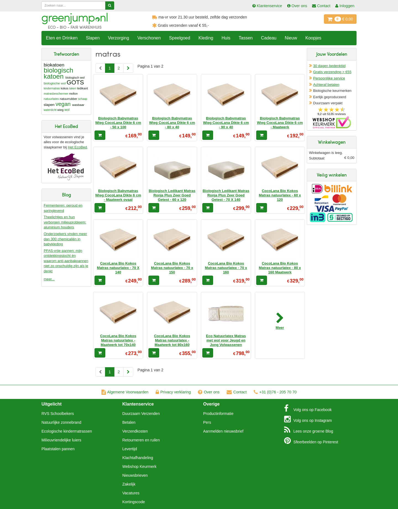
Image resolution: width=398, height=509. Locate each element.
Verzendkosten (135, 431)
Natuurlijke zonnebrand (61, 422)
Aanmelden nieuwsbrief (223, 431)
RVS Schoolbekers (57, 413)
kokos (65, 88)
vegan (63, 104)
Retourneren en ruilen (141, 440)
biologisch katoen (58, 73)
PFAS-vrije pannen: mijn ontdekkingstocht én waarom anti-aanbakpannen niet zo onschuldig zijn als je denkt (66, 261)
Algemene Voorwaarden (124, 392)
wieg (60, 109)
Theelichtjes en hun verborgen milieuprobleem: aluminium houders (65, 222)
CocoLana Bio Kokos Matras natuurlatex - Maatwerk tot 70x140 (118, 340)
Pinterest (311, 440)
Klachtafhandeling (137, 457)
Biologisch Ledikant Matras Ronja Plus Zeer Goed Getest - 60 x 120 (172, 195)
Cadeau (268, 38)
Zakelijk (128, 484)
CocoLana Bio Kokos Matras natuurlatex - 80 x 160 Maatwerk (280, 268)
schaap (82, 98)
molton (73, 93)
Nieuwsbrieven (135, 475)
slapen (49, 105)
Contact (237, 392)
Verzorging (118, 38)
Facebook (308, 408)
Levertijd (129, 449)
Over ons (208, 392)
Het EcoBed (77, 147)
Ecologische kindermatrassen (66, 431)
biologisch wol (75, 77)
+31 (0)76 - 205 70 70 (275, 392)
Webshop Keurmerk (139, 466)
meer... (49, 279)
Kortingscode (133, 502)
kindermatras (52, 88)
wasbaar (78, 104)
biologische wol (55, 83)
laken (72, 88)
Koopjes (313, 38)
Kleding (205, 38)
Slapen (93, 38)
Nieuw (291, 38)
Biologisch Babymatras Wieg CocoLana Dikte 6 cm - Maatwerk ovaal (118, 195)
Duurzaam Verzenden (141, 413)
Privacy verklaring (173, 392)
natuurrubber (68, 98)
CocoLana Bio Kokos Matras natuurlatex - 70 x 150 (172, 268)
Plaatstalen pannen (58, 449)
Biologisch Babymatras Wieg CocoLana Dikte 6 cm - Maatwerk (280, 122)
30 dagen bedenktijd (329, 66)
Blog (308, 430)
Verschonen (149, 38)
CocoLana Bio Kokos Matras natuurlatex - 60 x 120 (280, 195)
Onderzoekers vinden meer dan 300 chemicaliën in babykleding (65, 239)
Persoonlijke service (329, 78)
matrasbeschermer (56, 93)
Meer (280, 328)
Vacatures (131, 493)
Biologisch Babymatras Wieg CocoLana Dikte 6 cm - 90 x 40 (226, 122)
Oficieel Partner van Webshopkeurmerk (332, 122)
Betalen (128, 422)
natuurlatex (51, 98)
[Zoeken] (109, 5)
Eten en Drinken (62, 38)
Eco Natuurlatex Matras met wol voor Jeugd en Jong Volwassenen (226, 340)
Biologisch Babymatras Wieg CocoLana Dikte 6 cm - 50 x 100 (118, 122)
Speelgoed (179, 38)
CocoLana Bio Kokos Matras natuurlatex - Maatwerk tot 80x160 (172, 340)
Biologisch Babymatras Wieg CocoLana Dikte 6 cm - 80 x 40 (172, 122)
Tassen (246, 38)
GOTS (75, 82)
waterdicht (50, 109)
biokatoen (54, 65)
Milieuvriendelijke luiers (61, 440)
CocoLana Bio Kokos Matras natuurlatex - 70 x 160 (226, 268)
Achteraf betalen (326, 84)
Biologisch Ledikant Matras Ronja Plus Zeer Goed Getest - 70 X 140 (226, 195)
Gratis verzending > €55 (332, 72)
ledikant (82, 88)
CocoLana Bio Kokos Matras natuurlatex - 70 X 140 (118, 268)
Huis (225, 38)
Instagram (308, 419)
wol (66, 110)
